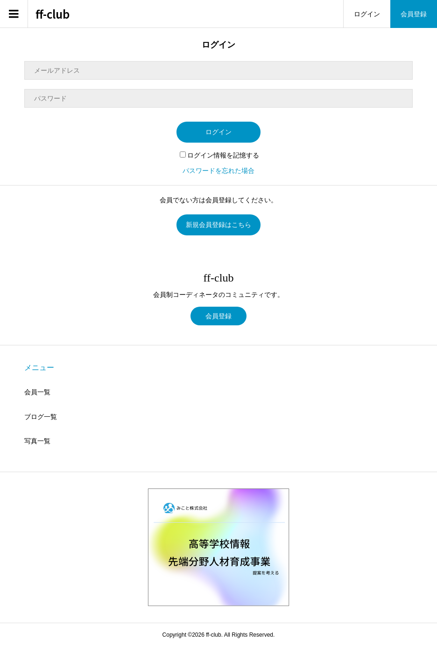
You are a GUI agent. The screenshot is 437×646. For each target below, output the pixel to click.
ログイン (367, 14)
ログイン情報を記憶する (219, 155)
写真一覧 (37, 441)
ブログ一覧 (40, 416)
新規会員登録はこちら (218, 224)
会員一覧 (37, 392)
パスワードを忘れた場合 (218, 170)
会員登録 (414, 14)
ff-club (52, 14)
